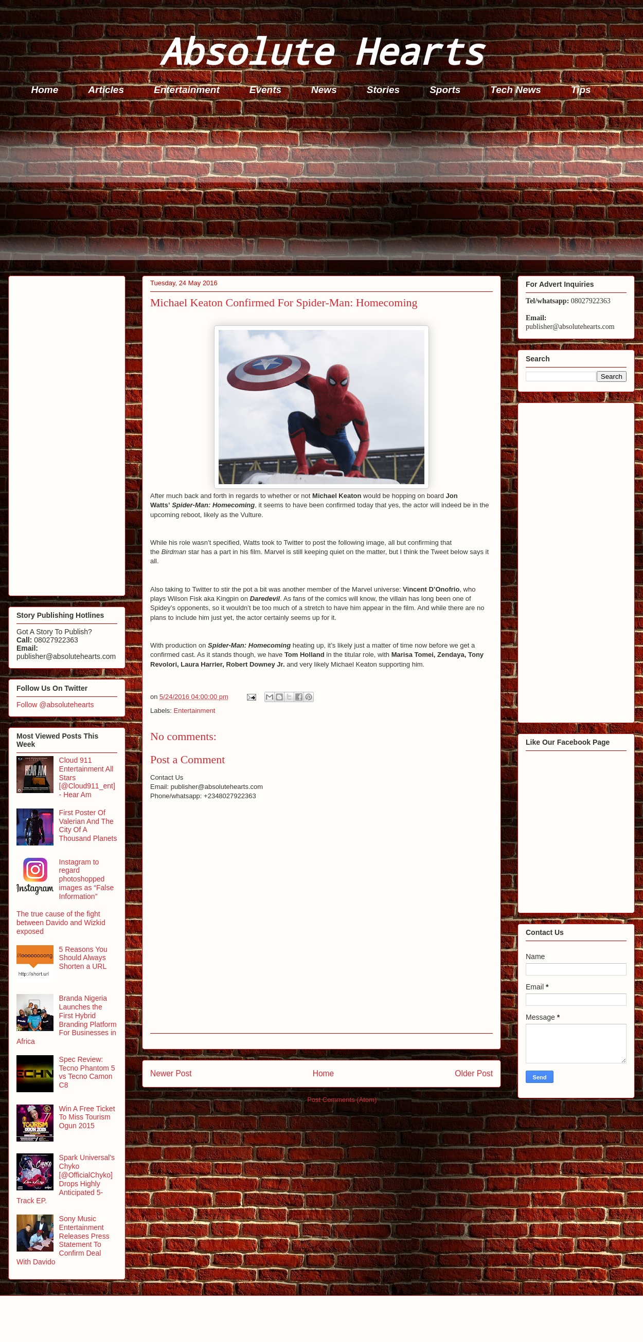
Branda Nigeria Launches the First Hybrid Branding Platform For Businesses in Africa (66, 1019)
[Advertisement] (324, 188)
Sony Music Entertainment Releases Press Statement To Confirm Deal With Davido (63, 1240)
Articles (106, 89)
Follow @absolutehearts (55, 705)
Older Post (474, 1073)
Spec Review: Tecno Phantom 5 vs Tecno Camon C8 (87, 1072)
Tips (581, 89)
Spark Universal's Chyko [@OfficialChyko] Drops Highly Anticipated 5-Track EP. (65, 1179)
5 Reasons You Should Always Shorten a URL (83, 958)
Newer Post (171, 1073)
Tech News (515, 89)
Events (265, 89)
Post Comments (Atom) (342, 1100)
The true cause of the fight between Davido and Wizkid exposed (60, 922)
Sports (445, 89)
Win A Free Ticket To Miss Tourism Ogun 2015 (87, 1117)
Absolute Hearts (321, 51)
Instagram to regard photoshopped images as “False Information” (86, 879)
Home (45, 89)
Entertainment (187, 89)
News (324, 89)
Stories (383, 89)
